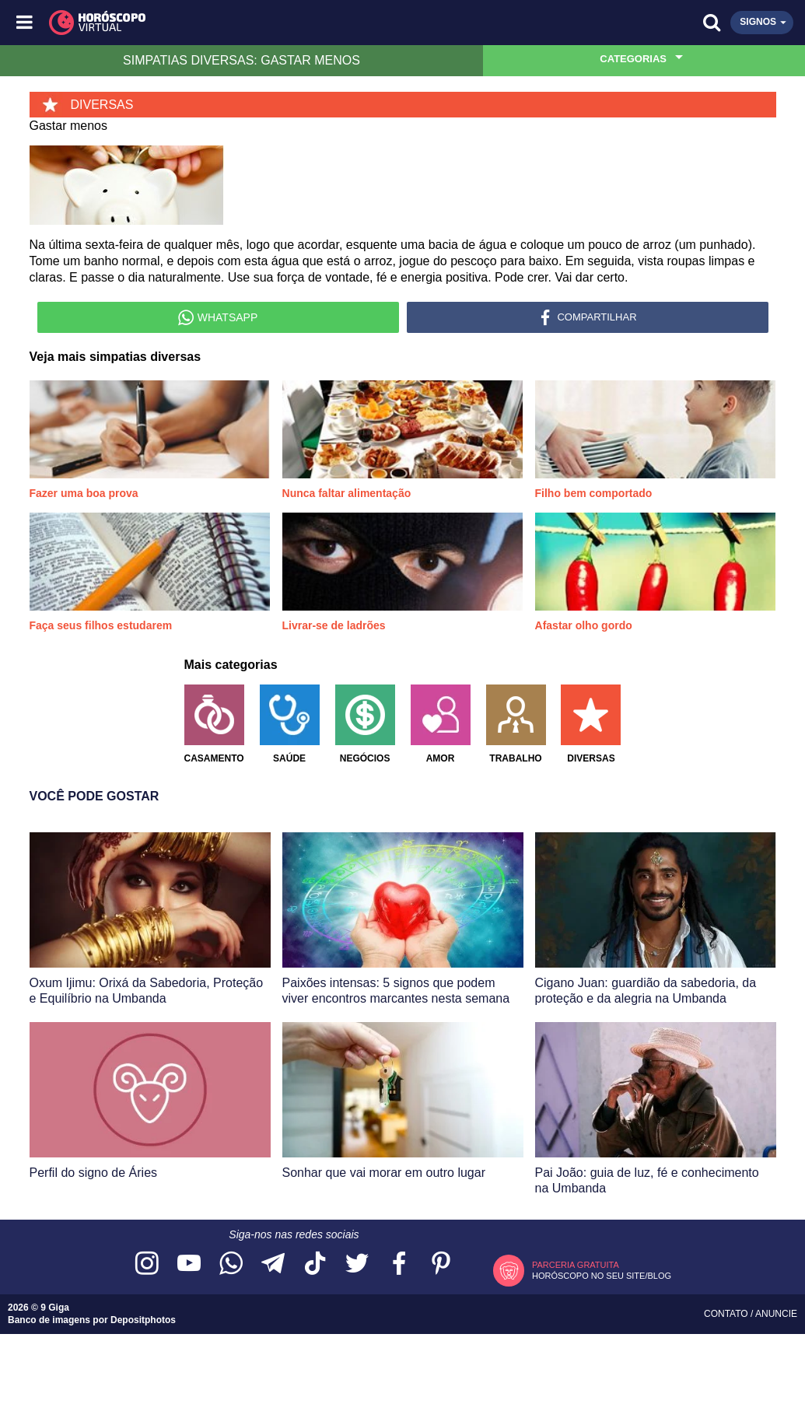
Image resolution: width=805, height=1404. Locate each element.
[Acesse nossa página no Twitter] (357, 1264)
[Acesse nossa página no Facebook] (399, 1264)
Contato (727, 1313)
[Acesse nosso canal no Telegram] (273, 1264)
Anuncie (776, 1313)
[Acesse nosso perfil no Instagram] (147, 1264)
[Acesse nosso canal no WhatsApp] (231, 1264)
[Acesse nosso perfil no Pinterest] (441, 1264)
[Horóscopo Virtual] (215, 22)
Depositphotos (143, 1320)
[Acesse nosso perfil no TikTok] (315, 1264)
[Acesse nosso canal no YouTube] (189, 1264)
